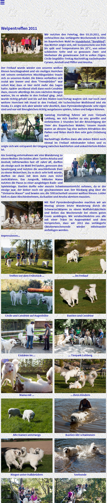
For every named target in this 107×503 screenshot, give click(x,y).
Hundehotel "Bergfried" (90, 41)
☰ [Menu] (2, 3)
